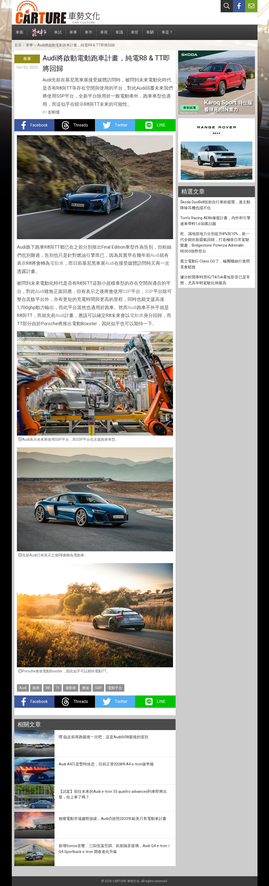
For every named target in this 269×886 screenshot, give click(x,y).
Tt (57, 688)
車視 (104, 35)
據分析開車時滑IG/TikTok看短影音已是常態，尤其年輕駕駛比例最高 (215, 280)
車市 (88, 35)
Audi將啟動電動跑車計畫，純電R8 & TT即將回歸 (76, 45)
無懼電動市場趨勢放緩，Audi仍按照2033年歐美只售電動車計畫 (112, 818)
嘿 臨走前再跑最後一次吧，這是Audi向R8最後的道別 (103, 737)
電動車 (57, 263)
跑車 (36, 688)
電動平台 (115, 688)
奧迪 (85, 688)
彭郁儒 (54, 112)
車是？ (167, 35)
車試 (58, 35)
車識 (119, 35)
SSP (127, 291)
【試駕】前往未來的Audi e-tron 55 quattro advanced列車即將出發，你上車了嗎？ (113, 794)
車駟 (150, 35)
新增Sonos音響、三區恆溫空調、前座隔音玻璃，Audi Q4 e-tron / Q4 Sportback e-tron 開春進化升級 (114, 848)
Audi (154, 255)
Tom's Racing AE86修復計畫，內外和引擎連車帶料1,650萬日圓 (215, 221)
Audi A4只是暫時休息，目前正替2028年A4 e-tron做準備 (106, 764)
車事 (73, 35)
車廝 (19, 35)
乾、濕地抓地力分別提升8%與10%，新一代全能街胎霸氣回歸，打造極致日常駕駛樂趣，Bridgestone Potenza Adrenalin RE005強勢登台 (215, 242)
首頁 (17, 45)
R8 (48, 688)
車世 (134, 35)
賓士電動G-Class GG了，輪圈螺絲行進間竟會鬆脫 (215, 264)
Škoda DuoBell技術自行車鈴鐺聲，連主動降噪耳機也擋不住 (215, 205)
